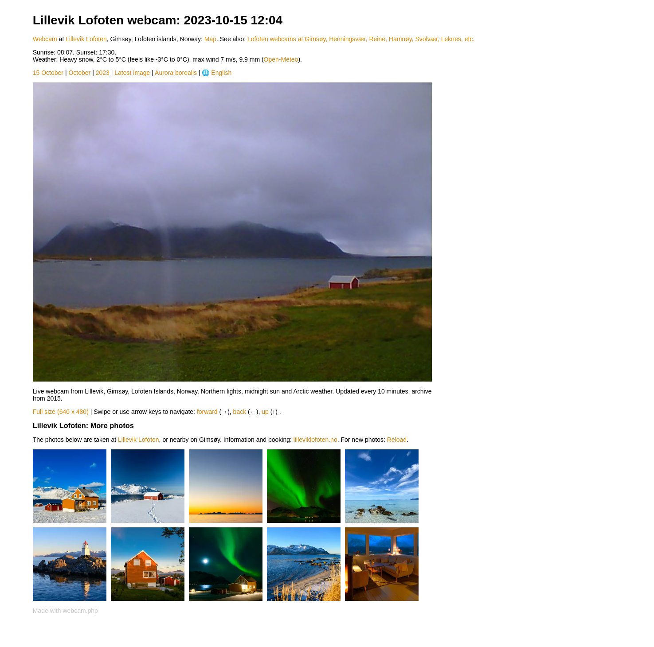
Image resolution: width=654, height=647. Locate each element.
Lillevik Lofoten (86, 39)
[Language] (227, 72)
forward (207, 411)
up (265, 411)
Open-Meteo (281, 59)
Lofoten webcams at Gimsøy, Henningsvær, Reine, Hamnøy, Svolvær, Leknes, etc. (360, 39)
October (79, 72)
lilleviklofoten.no (315, 439)
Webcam (45, 39)
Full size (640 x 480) (61, 411)
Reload (397, 439)
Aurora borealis (176, 72)
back (240, 411)
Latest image (132, 72)
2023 (103, 72)
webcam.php (80, 610)
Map (210, 39)
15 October (48, 72)
